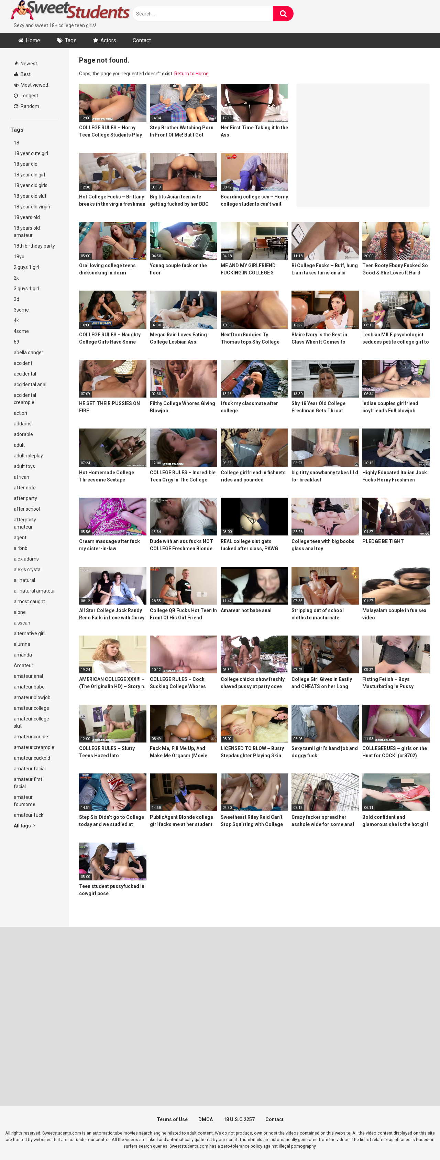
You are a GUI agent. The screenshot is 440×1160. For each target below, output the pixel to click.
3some (21, 310)
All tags (24, 825)
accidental (25, 374)
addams (23, 423)
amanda (23, 655)
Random (26, 106)
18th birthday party (34, 246)
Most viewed (31, 85)
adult (19, 445)
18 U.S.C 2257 (239, 1119)
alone (20, 612)
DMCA (205, 1119)
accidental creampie (25, 398)
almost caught (29, 601)
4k (16, 320)
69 (16, 342)
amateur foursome (24, 800)
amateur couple (31, 736)
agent (20, 537)
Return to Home (191, 73)
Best (22, 74)
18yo (19, 256)
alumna (22, 644)
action (20, 413)
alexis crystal (28, 569)
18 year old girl (29, 174)
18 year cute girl (31, 153)
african (21, 477)
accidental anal (30, 384)
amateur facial (30, 768)
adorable (23, 434)
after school (27, 509)
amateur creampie (34, 747)
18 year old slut (30, 196)
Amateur (23, 665)
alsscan (22, 623)
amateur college (31, 708)
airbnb (21, 548)
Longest (26, 95)
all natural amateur (34, 591)
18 (16, 142)
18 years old (27, 217)
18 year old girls (30, 185)
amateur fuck (28, 815)
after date (25, 487)
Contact (142, 40)
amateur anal (28, 676)
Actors (108, 40)
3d (16, 299)
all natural (24, 580)
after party (25, 498)
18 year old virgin (32, 206)
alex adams (26, 559)
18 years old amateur (27, 231)
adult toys (24, 466)
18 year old (25, 164)
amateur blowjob (32, 697)
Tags (71, 40)
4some (21, 331)
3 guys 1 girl (26, 288)
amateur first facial (28, 783)
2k (16, 278)
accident (23, 363)
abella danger (28, 352)
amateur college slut (31, 722)
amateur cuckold (32, 758)
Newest (25, 63)
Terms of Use (172, 1119)
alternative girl (29, 633)
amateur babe (29, 687)
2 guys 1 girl (26, 267)
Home (33, 40)
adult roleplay (28, 455)
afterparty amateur (25, 523)
